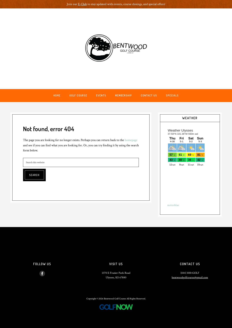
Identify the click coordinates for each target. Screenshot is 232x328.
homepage (131, 140)
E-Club (82, 4)
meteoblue (173, 205)
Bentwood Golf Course (116, 48)
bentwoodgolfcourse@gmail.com (190, 277)
